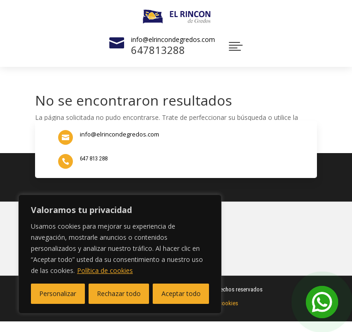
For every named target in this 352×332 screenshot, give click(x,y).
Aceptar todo (181, 293)
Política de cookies (105, 270)
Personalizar (57, 293)
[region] (119, 254)
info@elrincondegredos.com (173, 39)
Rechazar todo (119, 293)
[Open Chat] (322, 302)
